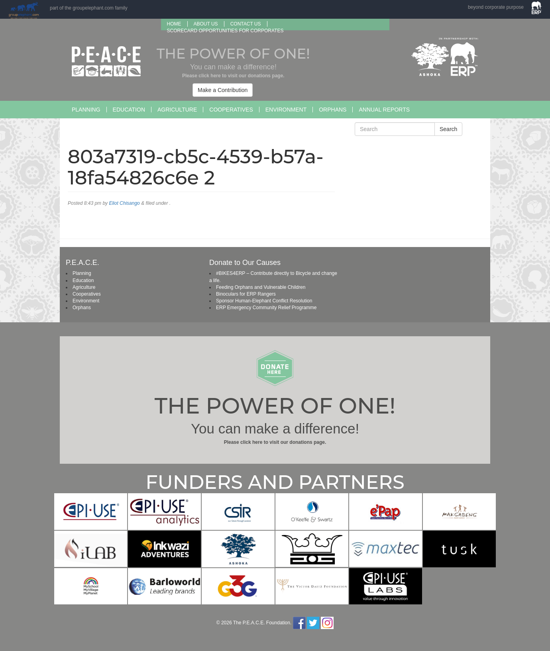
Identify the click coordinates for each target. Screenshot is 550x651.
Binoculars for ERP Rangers (246, 294)
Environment (285, 109)
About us (206, 24)
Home (174, 24)
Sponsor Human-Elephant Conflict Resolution (264, 301)
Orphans (332, 109)
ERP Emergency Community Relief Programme (266, 307)
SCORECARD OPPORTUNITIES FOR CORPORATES (225, 30)
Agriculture (177, 109)
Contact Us (245, 24)
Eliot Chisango (124, 203)
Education (129, 109)
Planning (86, 109)
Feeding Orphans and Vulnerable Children (260, 287)
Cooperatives (231, 109)
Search (448, 129)
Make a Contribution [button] (223, 90)
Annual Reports (384, 109)
